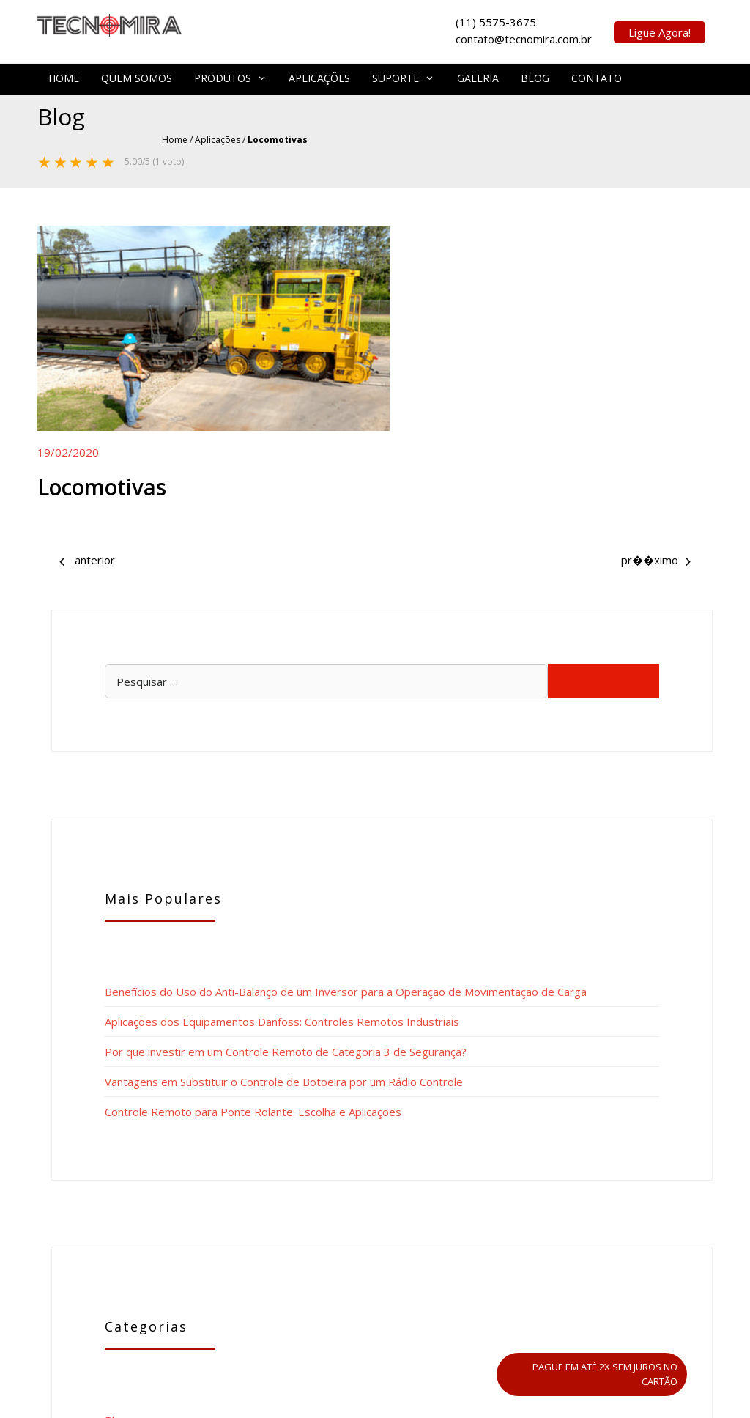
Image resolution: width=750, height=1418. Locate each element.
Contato (596, 75)
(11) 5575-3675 (367, 1187)
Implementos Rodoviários (87, 522)
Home (63, 75)
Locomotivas (104, 459)
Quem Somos (136, 75)
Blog (535, 75)
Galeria (478, 75)
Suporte (403, 75)
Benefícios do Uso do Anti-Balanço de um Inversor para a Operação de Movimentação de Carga (616, 411)
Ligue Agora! (659, 30)
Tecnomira (382, 1370)
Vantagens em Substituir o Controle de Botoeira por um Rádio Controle (611, 691)
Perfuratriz (452, 522)
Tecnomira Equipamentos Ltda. (421, 1239)
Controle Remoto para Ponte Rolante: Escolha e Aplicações (612, 766)
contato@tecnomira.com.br (579, 1187)
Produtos (230, 75)
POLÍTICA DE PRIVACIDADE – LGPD (375, 1396)
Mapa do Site (441, 1370)
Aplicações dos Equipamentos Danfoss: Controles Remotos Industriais (614, 514)
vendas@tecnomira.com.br (568, 1219)
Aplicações (319, 75)
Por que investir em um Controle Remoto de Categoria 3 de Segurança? (616, 603)
